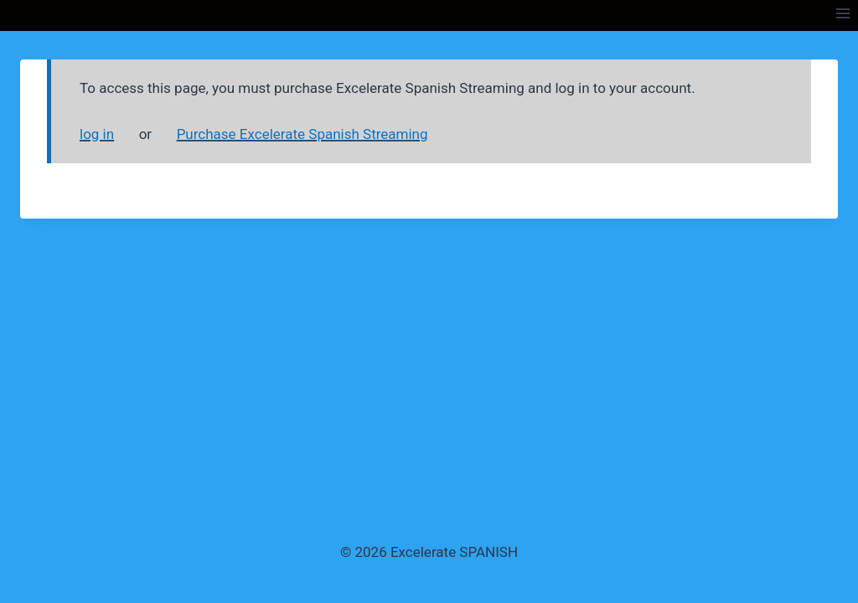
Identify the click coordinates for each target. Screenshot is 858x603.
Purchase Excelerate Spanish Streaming (302, 134)
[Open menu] (842, 13)
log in (97, 134)
